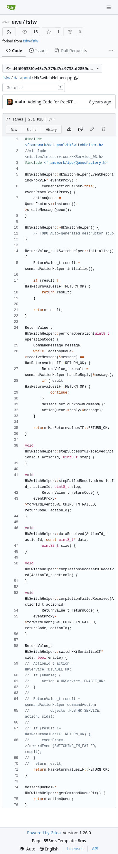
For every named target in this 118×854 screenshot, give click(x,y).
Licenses (75, 848)
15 (35, 31)
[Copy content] (80, 129)
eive (17, 22)
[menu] (28, 849)
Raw (14, 129)
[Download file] (69, 129)
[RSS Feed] (9, 31)
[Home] (11, 7)
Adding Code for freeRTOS (53, 102)
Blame (31, 129)
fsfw (31, 22)
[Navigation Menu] (109, 7)
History (51, 129)
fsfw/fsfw (30, 41)
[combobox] (33, 87)
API (95, 848)
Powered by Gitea (44, 832)
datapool (22, 77)
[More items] (111, 50)
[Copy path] (76, 78)
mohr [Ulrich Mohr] (20, 101)
